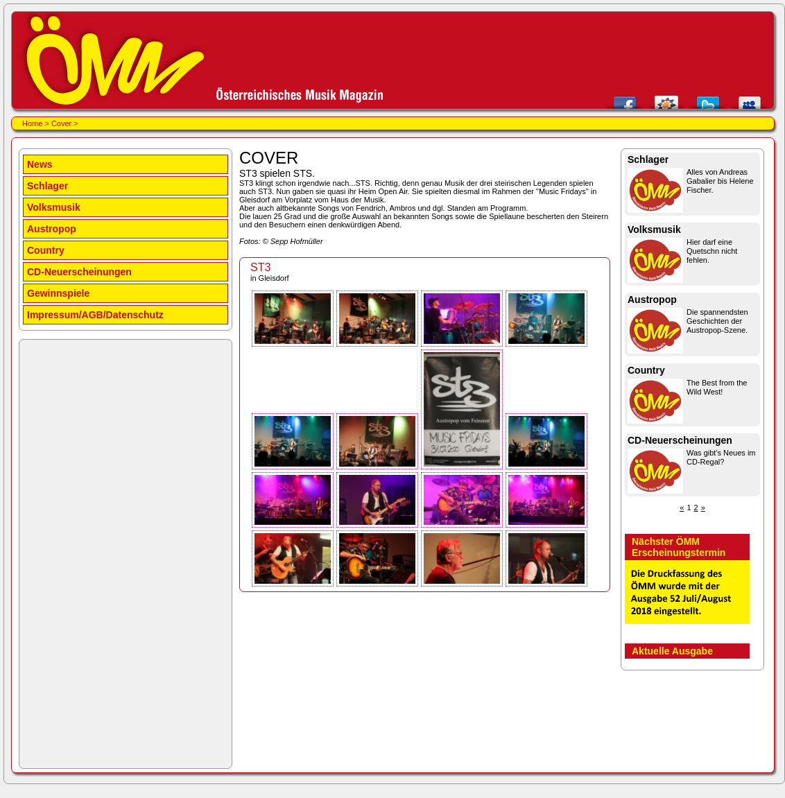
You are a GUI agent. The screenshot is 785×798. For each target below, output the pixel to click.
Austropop (51, 228)
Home (32, 123)
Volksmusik (53, 207)
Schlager (47, 185)
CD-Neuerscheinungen (79, 271)
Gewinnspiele (58, 293)
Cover (61, 123)
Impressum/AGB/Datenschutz (95, 314)
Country (45, 250)
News (40, 164)
